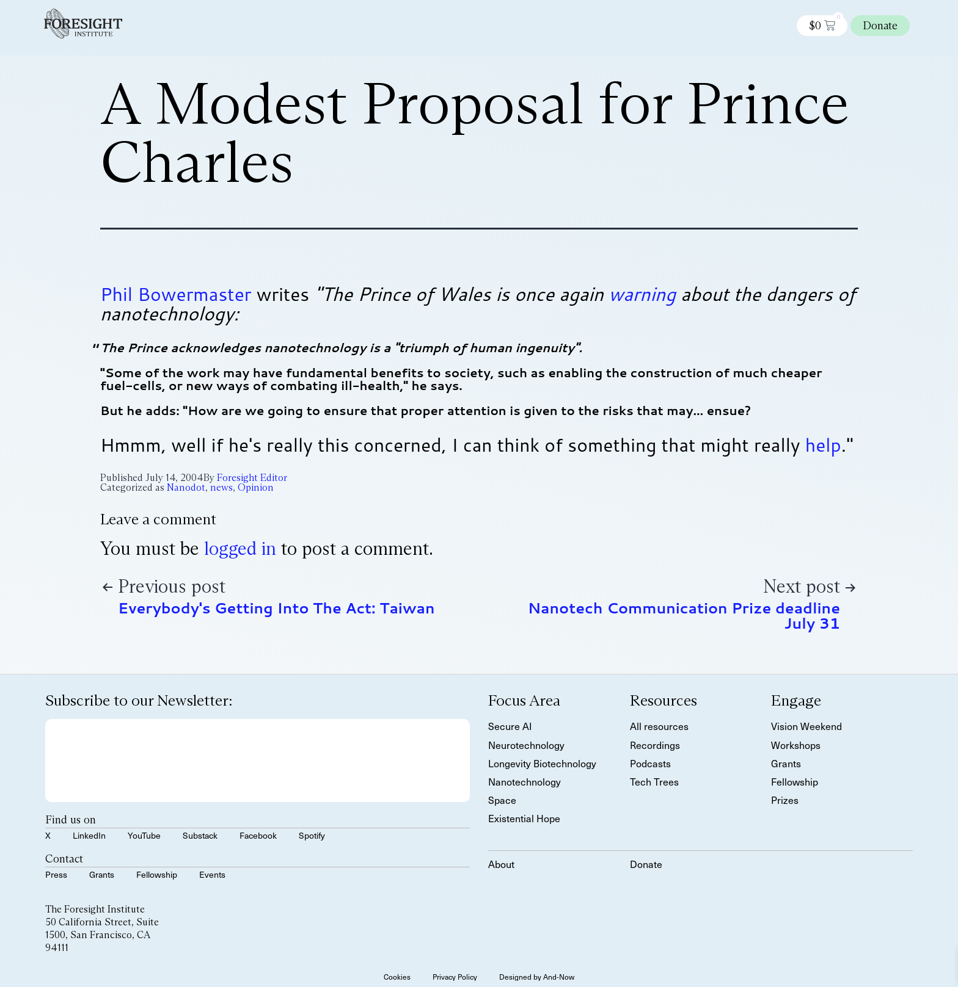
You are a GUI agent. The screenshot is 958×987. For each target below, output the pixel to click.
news (221, 487)
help (823, 445)
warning (642, 294)
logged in (240, 548)
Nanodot (186, 487)
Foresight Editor (252, 477)
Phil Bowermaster (176, 294)
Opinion (256, 487)
